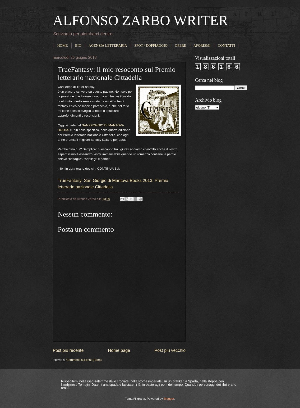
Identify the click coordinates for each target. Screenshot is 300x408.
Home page (119, 350)
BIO (78, 45)
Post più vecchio (169, 350)
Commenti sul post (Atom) (84, 360)
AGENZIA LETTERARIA (108, 45)
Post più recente (68, 350)
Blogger (169, 398)
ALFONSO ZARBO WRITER (140, 20)
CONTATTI (226, 45)
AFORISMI (202, 45)
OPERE (180, 45)
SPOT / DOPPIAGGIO (151, 45)
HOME (62, 45)
